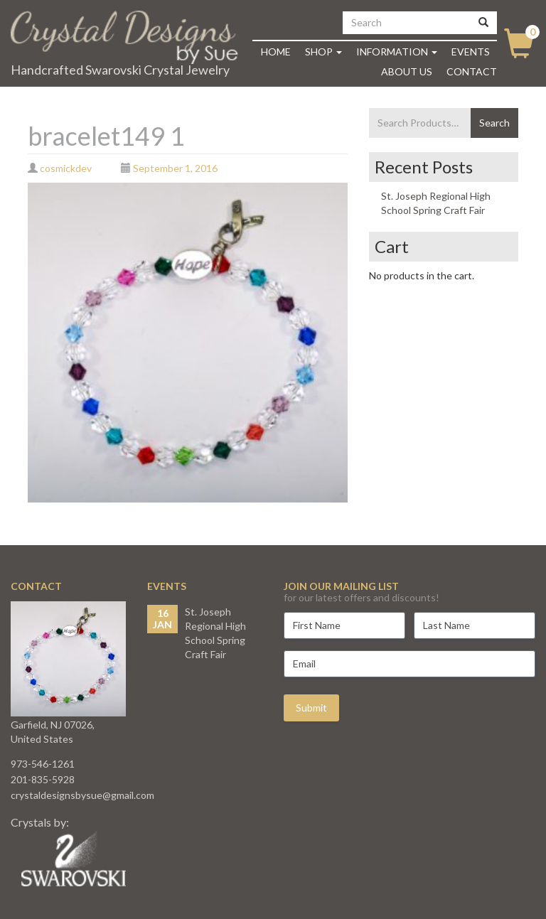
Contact (471, 71)
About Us (406, 71)
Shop (323, 51)
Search (494, 123)
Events (470, 51)
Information (396, 51)
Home (276, 51)
